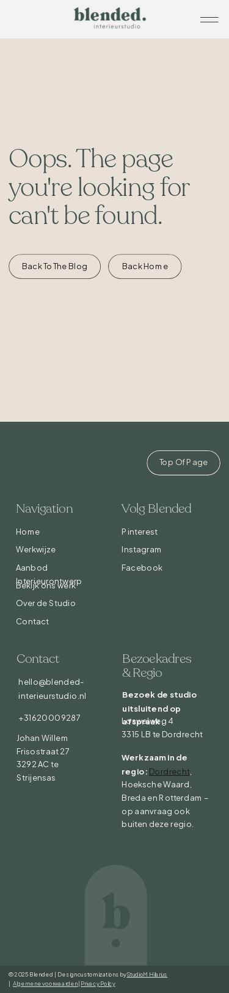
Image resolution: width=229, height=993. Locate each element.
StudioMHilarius (146, 974)
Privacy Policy (98, 983)
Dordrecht (169, 771)
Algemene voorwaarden (45, 983)
